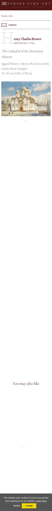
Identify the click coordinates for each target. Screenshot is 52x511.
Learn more (41, 501)
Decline (16, 506)
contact (8, 25)
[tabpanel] (26, 98)
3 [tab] (30, 447)
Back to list (7, 16)
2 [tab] (26, 447)
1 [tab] (26, 121)
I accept (29, 506)
